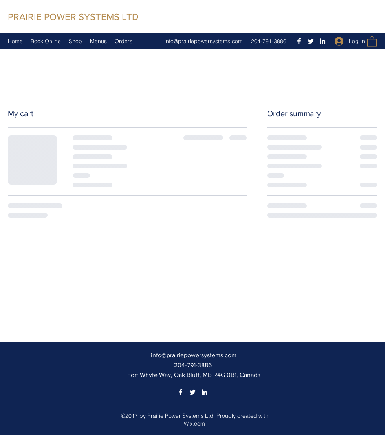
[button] (372, 41)
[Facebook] (299, 41)
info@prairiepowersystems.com (204, 41)
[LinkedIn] (322, 41)
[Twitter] (311, 41)
